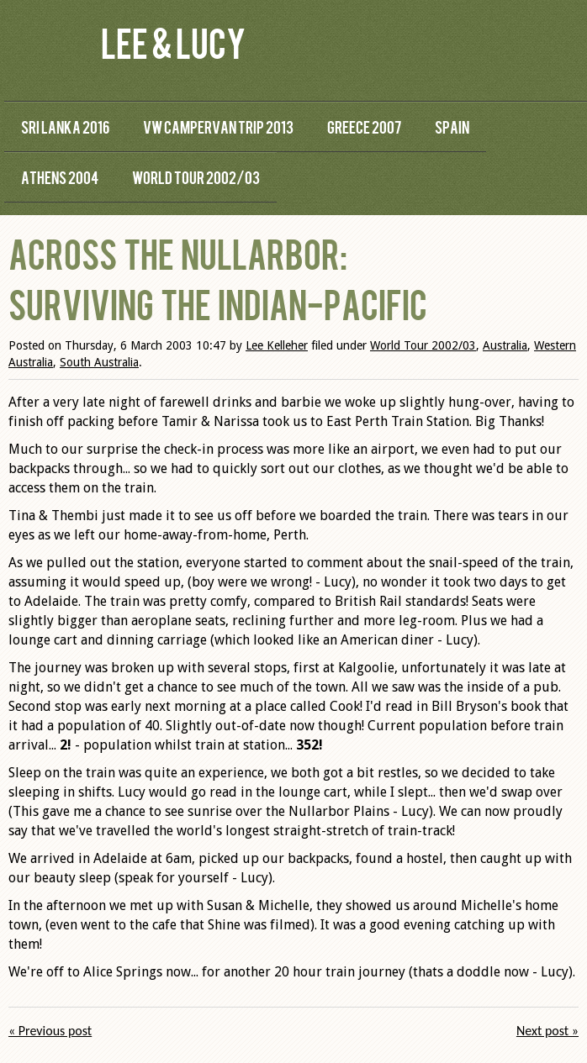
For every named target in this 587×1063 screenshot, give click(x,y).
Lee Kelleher (277, 345)
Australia (505, 345)
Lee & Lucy (173, 41)
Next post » (547, 1031)
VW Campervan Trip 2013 (218, 126)
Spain (452, 126)
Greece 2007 (364, 126)
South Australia (99, 362)
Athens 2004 (59, 177)
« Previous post (50, 1031)
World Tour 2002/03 (196, 177)
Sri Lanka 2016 (65, 126)
